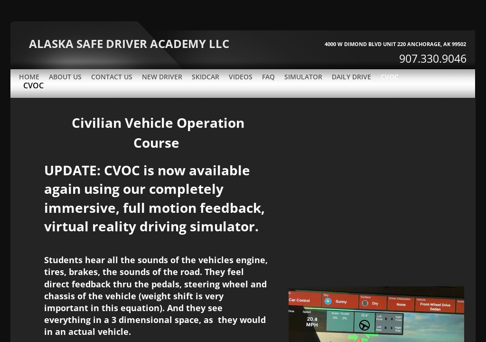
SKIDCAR (205, 76)
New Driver (162, 76)
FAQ (268, 76)
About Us (65, 76)
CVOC (390, 76)
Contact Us (111, 76)
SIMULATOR (303, 76)
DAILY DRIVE (351, 76)
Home (29, 76)
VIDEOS (240, 76)
